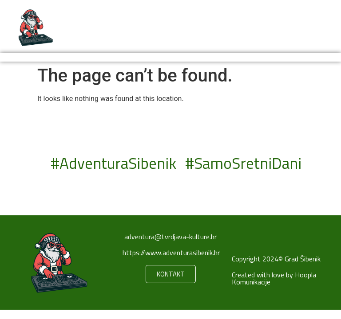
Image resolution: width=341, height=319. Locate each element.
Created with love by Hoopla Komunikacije (274, 278)
